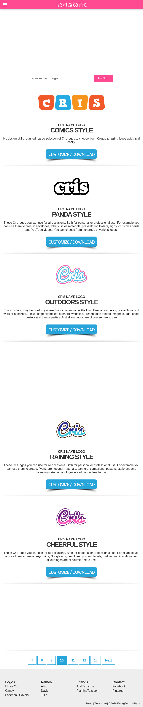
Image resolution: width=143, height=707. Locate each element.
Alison (45, 686)
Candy (9, 690)
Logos (10, 682)
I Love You (12, 686)
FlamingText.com (88, 690)
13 (95, 660)
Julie (44, 695)
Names (46, 682)
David (45, 690)
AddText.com (85, 686)
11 (73, 660)
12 (84, 660)
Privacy (89, 703)
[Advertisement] (71, 42)
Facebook (118, 686)
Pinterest (118, 690)
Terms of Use (100, 703)
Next (108, 660)
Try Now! (103, 78)
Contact (118, 682)
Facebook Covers (16, 695)
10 (61, 660)
